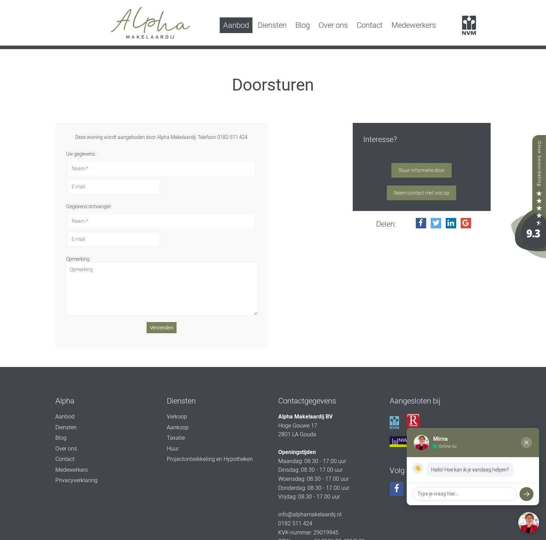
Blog (302, 25)
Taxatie (176, 438)
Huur (173, 448)
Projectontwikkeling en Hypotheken (210, 459)
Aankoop (178, 427)
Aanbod (236, 25)
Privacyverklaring (76, 480)
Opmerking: (78, 259)
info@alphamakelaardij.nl (310, 514)
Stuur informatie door (421, 170)
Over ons (333, 25)
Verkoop (177, 416)
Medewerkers (413, 25)
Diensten (272, 25)
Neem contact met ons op (421, 193)
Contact (370, 25)
